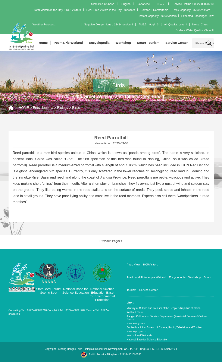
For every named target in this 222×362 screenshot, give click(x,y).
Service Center (176, 42)
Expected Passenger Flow (197, 16)
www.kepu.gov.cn (137, 331)
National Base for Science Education (147, 339)
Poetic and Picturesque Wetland (146, 277)
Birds (76, 108)
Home (43, 42)
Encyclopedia (99, 42)
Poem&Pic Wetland (68, 42)
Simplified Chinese (102, 4)
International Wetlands (139, 335)
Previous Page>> (111, 241)
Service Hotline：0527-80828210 (193, 4)
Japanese (144, 4)
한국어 (161, 4)
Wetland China (135, 312)
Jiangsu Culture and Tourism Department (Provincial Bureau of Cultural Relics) (167, 318)
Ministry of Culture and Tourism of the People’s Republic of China (164, 308)
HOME (24, 108)
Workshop (123, 42)
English (126, 4)
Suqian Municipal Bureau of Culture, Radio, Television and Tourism (164, 327)
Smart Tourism (148, 42)
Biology (62, 108)
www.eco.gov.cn (136, 323)
